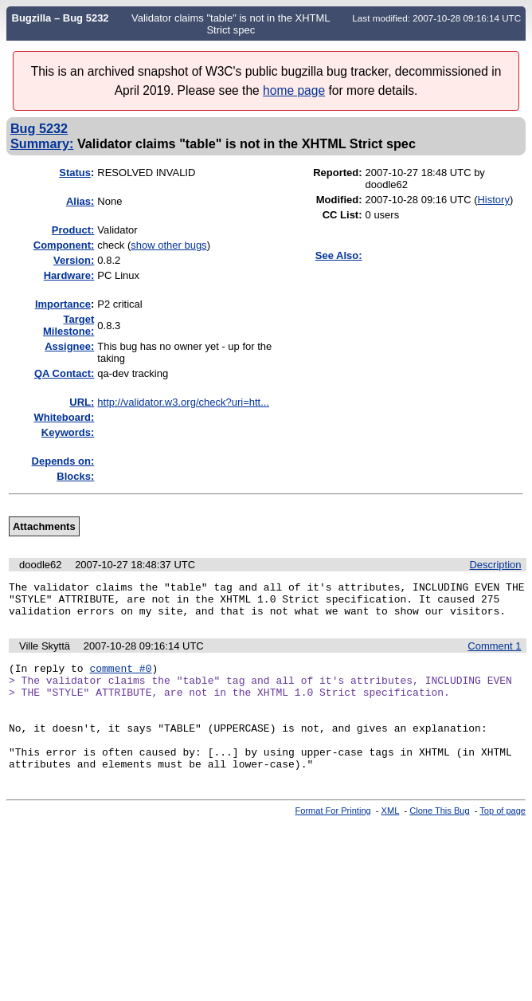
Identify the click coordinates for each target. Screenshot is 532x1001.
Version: (73, 260)
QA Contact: (64, 373)
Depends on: (63, 461)
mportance (63, 304)
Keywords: (67, 432)
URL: (81, 402)
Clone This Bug (439, 839)
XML (390, 839)
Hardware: (69, 275)
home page (294, 90)
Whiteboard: (63, 417)
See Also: (338, 255)
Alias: (80, 201)
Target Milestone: (68, 325)
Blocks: (75, 476)
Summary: (41, 143)
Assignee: (69, 346)
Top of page (502, 839)
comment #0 (120, 677)
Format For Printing (333, 839)
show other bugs (168, 245)
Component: (64, 245)
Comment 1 (494, 653)
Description (495, 565)
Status (75, 173)
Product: (73, 230)
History (493, 200)
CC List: (342, 215)
